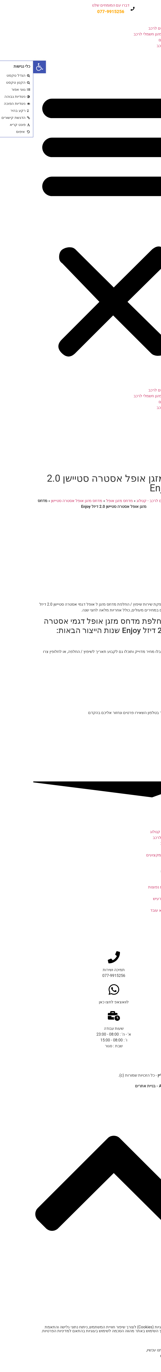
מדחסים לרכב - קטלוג (121, 500)
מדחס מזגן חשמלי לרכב (119, 34)
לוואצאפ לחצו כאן (80, 1002)
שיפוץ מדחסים (137, 40)
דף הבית (150, 500)
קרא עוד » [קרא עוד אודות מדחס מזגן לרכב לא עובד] (150, 916)
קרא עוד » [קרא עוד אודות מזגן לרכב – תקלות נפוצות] (150, 893)
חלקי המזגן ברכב (145, 922)
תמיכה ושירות (80, 969)
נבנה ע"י (130, 1086)
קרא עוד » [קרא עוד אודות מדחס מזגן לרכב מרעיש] (150, 904)
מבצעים (142, 51)
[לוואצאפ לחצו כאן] (81, 989)
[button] (80, 224)
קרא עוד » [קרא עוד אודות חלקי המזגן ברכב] (150, 927)
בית (146, 22)
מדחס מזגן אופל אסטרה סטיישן (43, 500)
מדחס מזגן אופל (86, 500)
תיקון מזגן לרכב (136, 45)
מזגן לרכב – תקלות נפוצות (137, 887)
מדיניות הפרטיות (22, 1331)
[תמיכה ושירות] (81, 957)
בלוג (145, 57)
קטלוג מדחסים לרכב (132, 28)
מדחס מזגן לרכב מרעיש (139, 898)
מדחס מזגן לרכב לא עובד (138, 910)
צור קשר (142, 63)
